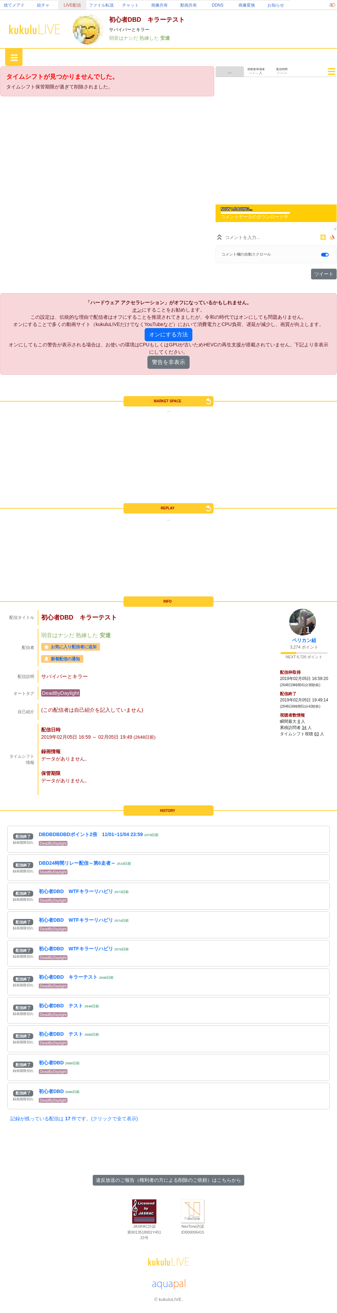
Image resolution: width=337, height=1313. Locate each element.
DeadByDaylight (60, 693)
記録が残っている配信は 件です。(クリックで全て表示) (74, 1118)
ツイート (324, 274)
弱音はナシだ (124, 38)
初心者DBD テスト (61, 1005)
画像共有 (159, 5)
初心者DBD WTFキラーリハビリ (76, 891)
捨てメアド (14, 5)
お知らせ (275, 5)
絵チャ (43, 5)
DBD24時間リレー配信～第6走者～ (77, 863)
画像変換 (246, 5)
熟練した (149, 38)
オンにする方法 (168, 334)
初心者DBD (51, 1062)
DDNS (218, 5)
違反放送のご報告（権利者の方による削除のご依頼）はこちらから (168, 1180)
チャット (130, 5)
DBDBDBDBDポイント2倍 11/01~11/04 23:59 (91, 834)
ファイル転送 (101, 5)
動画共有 (188, 5)
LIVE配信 (72, 5)
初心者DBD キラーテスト (68, 977)
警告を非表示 (168, 362)
